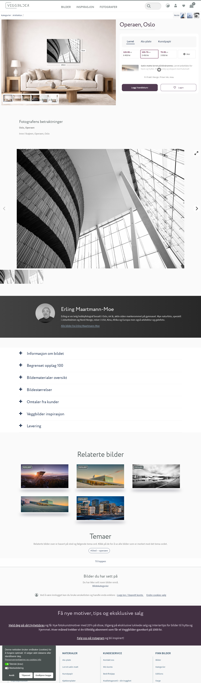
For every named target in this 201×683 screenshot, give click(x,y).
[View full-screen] (196, 153)
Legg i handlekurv (139, 87)
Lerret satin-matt (70, 666)
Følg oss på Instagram (90, 638)
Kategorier (6, 15)
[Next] (196, 208)
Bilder (66, 7)
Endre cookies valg (156, 595)
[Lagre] (178, 87)
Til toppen (100, 561)
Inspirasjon (85, 7)
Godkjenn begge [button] (43, 675)
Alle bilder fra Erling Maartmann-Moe (80, 325)
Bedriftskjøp (109, 673)
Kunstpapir (67, 673)
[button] (7, 664)
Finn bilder (163, 653)
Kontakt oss (108, 659)
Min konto (108, 666)
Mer (186, 54)
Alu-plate (66, 659)
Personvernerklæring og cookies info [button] (23, 659)
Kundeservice (112, 653)
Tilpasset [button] (26, 675)
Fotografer (108, 7)
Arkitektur (17, 15)
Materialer (69, 653)
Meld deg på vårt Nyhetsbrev (27, 625)
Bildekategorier (100, 586)
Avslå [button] (11, 675)
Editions (159, 673)
